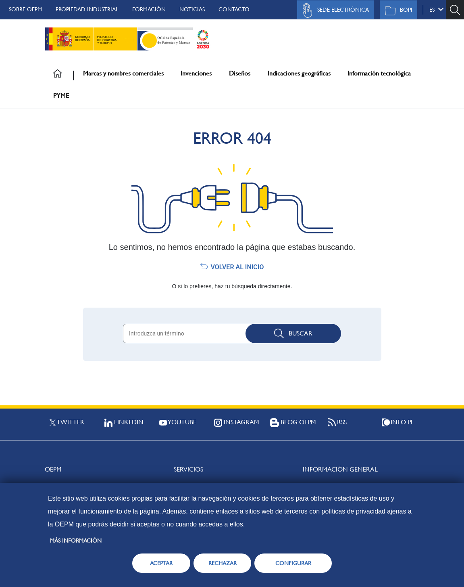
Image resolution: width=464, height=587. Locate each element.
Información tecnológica (379, 73)
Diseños (239, 73)
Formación (149, 9)
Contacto (234, 9)
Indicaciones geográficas (299, 73)
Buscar (293, 333)
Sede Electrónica (333, 10)
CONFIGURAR (293, 563)
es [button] (436, 9)
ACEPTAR (161, 563)
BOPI (396, 10)
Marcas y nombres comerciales (123, 73)
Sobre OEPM (25, 9)
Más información (76, 540)
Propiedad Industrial (87, 9)
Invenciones (196, 73)
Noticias (192, 9)
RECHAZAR (222, 563)
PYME (61, 95)
